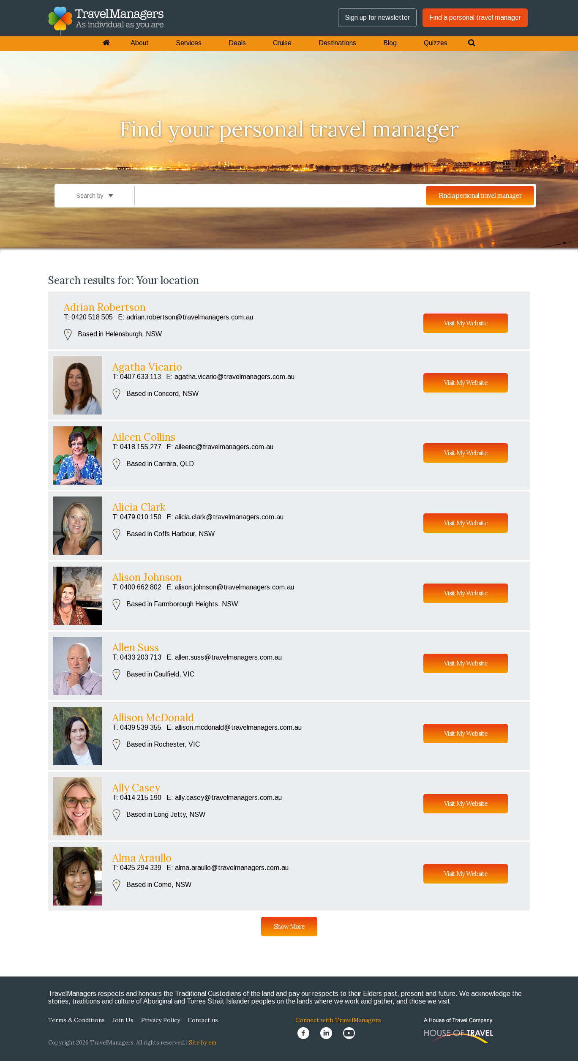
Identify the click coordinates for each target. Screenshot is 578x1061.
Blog (390, 42)
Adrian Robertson (105, 307)
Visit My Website (466, 323)
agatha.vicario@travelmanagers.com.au (234, 376)
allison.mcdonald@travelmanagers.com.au (238, 727)
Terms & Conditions (76, 1020)
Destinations (337, 42)
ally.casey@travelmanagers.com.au (228, 797)
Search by (94, 195)
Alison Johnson (147, 577)
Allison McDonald (153, 717)
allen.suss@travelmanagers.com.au (228, 657)
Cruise (282, 42)
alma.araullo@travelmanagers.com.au (232, 867)
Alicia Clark (138, 507)
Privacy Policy (160, 1020)
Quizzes (435, 42)
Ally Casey (136, 787)
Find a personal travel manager (475, 17)
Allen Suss (135, 647)
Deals (237, 42)
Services (189, 42)
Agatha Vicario (147, 367)
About (140, 42)
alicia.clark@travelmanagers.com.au (229, 517)
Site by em (202, 1042)
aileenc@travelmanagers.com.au (224, 446)
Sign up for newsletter (377, 17)
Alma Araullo (142, 858)
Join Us (123, 1020)
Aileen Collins (143, 437)
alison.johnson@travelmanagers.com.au (234, 587)
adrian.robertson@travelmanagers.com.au (189, 317)
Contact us (203, 1020)
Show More (289, 926)
